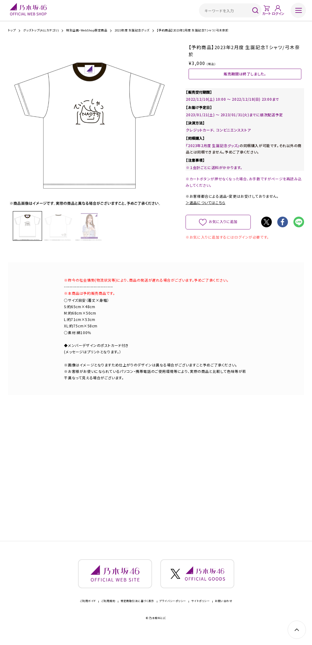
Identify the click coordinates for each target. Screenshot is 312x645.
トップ (12, 30)
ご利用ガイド (88, 608)
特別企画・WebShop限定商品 (86, 30)
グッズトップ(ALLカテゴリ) (41, 30)
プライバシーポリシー (172, 608)
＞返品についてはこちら (205, 204)
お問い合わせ (223, 608)
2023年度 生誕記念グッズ (132, 30)
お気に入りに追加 (223, 222)
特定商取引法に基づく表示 (137, 608)
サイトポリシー (200, 608)
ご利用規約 (108, 608)
